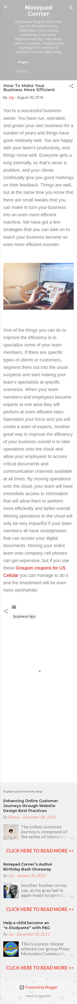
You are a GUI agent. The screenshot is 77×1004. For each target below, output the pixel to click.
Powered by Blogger (38, 987)
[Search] (71, 8)
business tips (24, 616)
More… (23, 71)
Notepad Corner (38, 10)
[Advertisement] (38, 746)
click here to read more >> (40, 850)
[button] (71, 87)
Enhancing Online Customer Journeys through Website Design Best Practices (30, 806)
